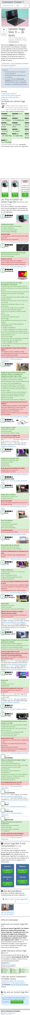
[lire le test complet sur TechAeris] (19, 416)
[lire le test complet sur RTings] (18, 592)
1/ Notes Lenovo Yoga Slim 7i (8, 93)
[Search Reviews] (9, 5)
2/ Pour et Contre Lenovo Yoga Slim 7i (11, 95)
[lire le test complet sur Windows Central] (16, 664)
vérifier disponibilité (7, 871)
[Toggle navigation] (25, 5)
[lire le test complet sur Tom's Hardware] (14, 622)
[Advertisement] (15, 162)
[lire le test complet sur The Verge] (19, 753)
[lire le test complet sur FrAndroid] (19, 474)
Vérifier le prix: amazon (8, 965)
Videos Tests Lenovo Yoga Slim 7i (15, 900)
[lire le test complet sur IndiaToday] (10, 702)
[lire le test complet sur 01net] (18, 534)
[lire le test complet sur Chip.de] (18, 559)
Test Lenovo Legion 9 (18, 983)
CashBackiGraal (25, 194)
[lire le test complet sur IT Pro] (18, 266)
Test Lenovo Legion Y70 (8, 981)
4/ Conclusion (4, 99)
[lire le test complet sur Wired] (18, 806)
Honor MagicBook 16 (10, 1013)
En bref (6, 70)
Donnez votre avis (17, 1002)
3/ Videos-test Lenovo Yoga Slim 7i (10, 97)
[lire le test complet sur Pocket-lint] (19, 241)
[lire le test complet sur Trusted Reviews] (11, 796)
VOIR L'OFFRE (5, 194)
